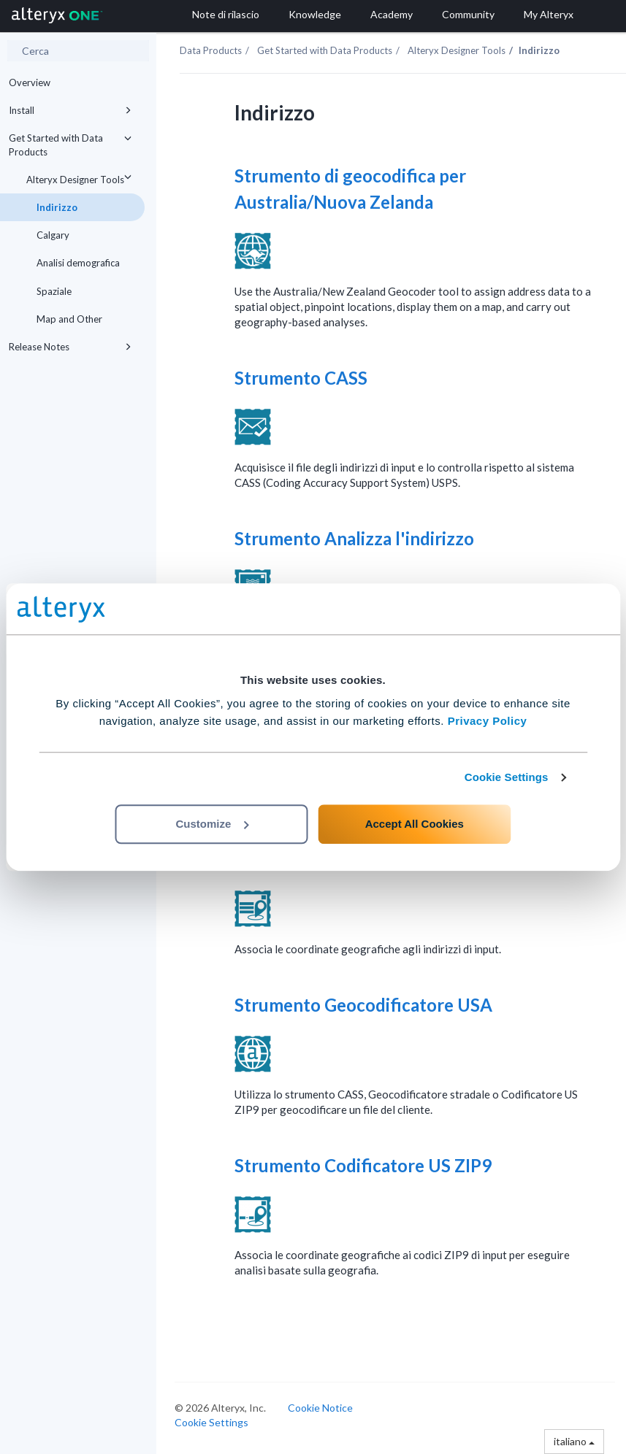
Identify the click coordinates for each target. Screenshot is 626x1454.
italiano (574, 1441)
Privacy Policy (487, 721)
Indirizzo (57, 207)
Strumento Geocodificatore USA (365, 1004)
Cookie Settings (507, 777)
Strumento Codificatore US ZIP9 (364, 1165)
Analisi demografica (78, 263)
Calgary (53, 235)
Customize (212, 824)
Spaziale (54, 291)
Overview (29, 82)
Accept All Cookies (414, 824)
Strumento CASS (302, 377)
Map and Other (69, 319)
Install (72, 110)
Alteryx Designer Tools (81, 177)
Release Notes (72, 347)
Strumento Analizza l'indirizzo (356, 538)
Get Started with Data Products (72, 143)
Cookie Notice (320, 1407)
